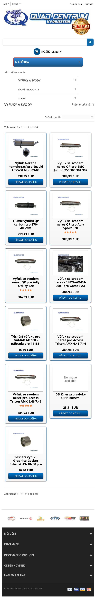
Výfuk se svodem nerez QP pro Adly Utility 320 (25, 282)
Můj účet (10, 533)
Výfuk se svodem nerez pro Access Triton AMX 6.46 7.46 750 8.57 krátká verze (70, 341)
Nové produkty (28, 89)
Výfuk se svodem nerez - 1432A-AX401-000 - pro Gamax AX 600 (70, 284)
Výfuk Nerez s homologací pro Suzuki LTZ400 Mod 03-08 (25, 166)
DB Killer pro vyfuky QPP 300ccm (70, 396)
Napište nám (76, 4)
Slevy (21, 98)
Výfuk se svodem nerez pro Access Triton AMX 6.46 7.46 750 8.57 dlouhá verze (26, 399)
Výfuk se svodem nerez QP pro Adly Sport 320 (70, 224)
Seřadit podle (53, 117)
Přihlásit (89, 4)
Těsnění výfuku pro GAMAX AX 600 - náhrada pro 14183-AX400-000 (25, 341)
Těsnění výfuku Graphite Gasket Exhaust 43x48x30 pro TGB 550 (25, 462)
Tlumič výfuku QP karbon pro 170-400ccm (26, 224)
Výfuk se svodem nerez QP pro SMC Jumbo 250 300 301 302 (70, 166)
